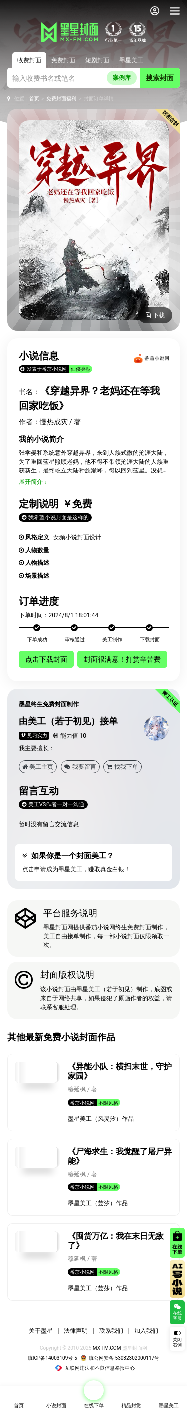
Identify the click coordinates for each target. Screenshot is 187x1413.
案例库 (122, 77)
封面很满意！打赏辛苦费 (122, 659)
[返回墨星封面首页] (24, 10)
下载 (155, 315)
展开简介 (31, 481)
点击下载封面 (46, 659)
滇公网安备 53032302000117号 (120, 1358)
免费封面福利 (61, 98)
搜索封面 (160, 78)
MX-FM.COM (107, 1348)
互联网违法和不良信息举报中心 (94, 1368)
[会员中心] (154, 10)
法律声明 (76, 1330)
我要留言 (80, 766)
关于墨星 (41, 1330)
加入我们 (146, 1330)
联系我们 (111, 1330)
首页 (34, 98)
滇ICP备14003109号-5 (52, 1358)
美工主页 (38, 766)
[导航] (174, 10)
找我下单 (122, 766)
